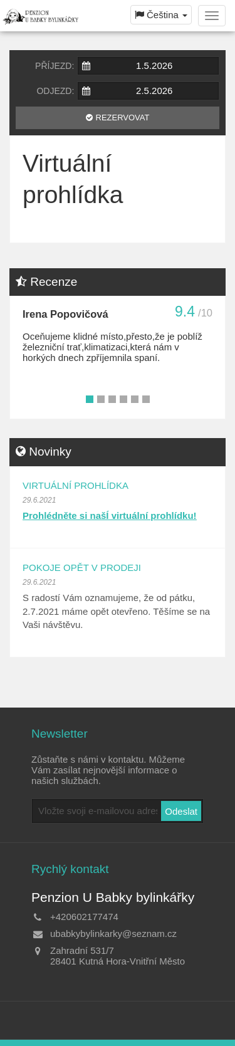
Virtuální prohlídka (75, 485)
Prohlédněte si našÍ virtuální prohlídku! (110, 515)
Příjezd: (54, 66)
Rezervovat (123, 117)
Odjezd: (55, 91)
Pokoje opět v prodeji (82, 567)
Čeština (161, 14)
